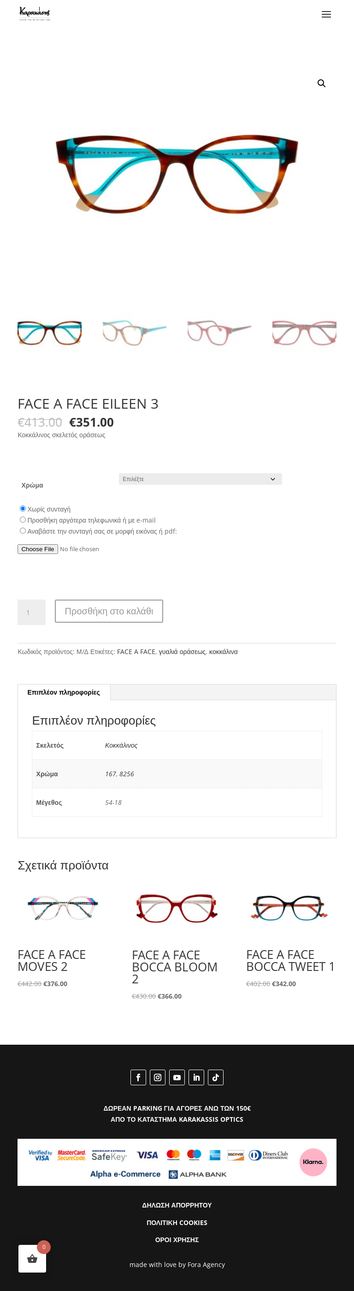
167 (110, 773)
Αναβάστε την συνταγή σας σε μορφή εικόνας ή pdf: (102, 531)
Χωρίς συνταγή (49, 509)
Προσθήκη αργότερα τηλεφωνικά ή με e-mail (91, 520)
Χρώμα (32, 485)
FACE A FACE (136, 651)
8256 (126, 773)
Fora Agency (206, 1264)
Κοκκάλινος (121, 745)
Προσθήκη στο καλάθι (109, 611)
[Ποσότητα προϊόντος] (31, 612)
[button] (321, 83)
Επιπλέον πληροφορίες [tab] (63, 692)
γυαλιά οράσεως (182, 651)
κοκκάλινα (223, 651)
